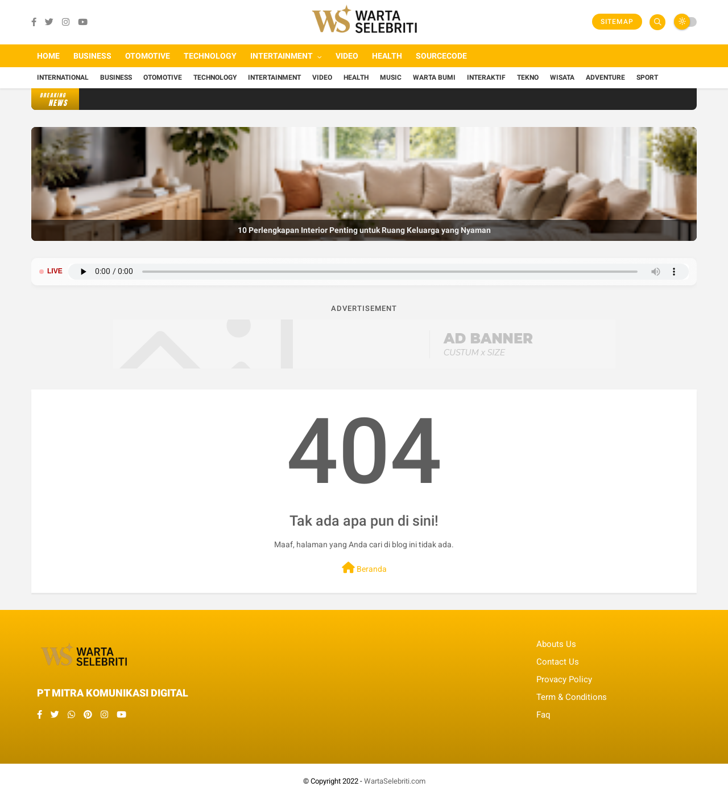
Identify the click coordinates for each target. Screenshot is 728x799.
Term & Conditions (571, 697)
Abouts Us (556, 644)
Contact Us (557, 662)
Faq (543, 715)
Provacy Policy (564, 679)
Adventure (605, 77)
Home (48, 55)
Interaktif (486, 77)
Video (347, 55)
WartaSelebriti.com (394, 781)
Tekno (528, 77)
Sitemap (617, 22)
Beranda (364, 567)
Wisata (562, 77)
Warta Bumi (434, 77)
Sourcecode (441, 55)
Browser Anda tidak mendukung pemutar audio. (378, 272)
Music (391, 77)
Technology (210, 55)
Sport (647, 77)
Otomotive (147, 55)
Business (92, 55)
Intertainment (281, 55)
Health (387, 55)
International (63, 77)
